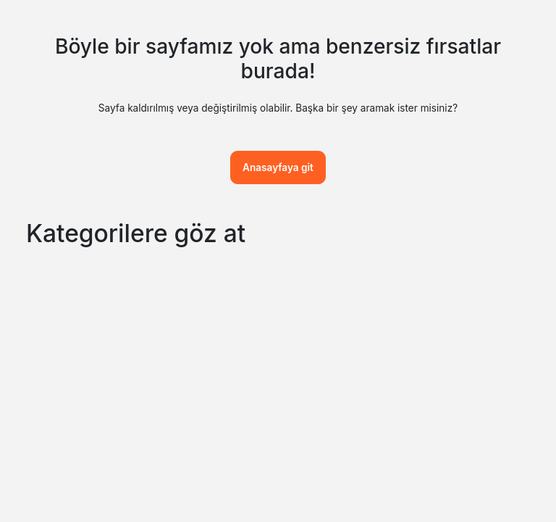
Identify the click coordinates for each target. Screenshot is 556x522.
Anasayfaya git (278, 167)
